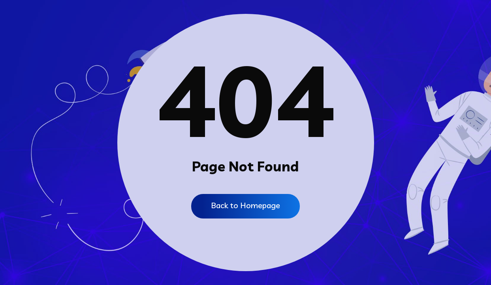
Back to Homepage (245, 205)
